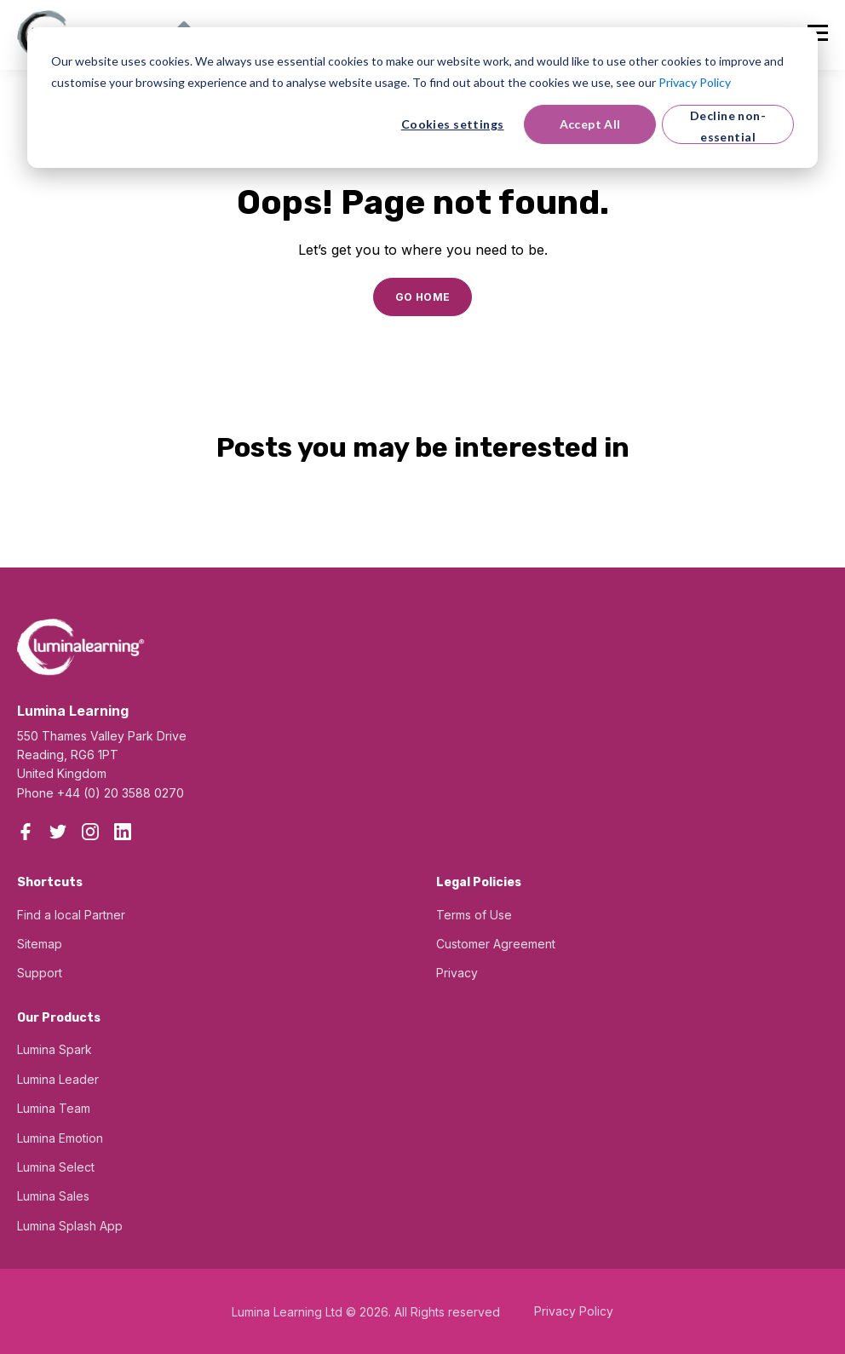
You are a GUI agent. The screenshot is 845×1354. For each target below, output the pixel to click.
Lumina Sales (53, 1196)
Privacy (457, 972)
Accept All (590, 124)
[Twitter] (57, 831)
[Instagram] (90, 831)
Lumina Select (56, 1167)
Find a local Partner (71, 914)
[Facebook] (25, 831)
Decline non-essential (728, 126)
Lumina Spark (54, 1049)
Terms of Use (474, 914)
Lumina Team (53, 1108)
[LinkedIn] (122, 831)
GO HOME (423, 297)
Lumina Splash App (70, 1226)
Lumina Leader (58, 1079)
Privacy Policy (694, 82)
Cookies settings (452, 124)
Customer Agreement (495, 943)
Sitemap (39, 943)
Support (39, 972)
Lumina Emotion (60, 1138)
